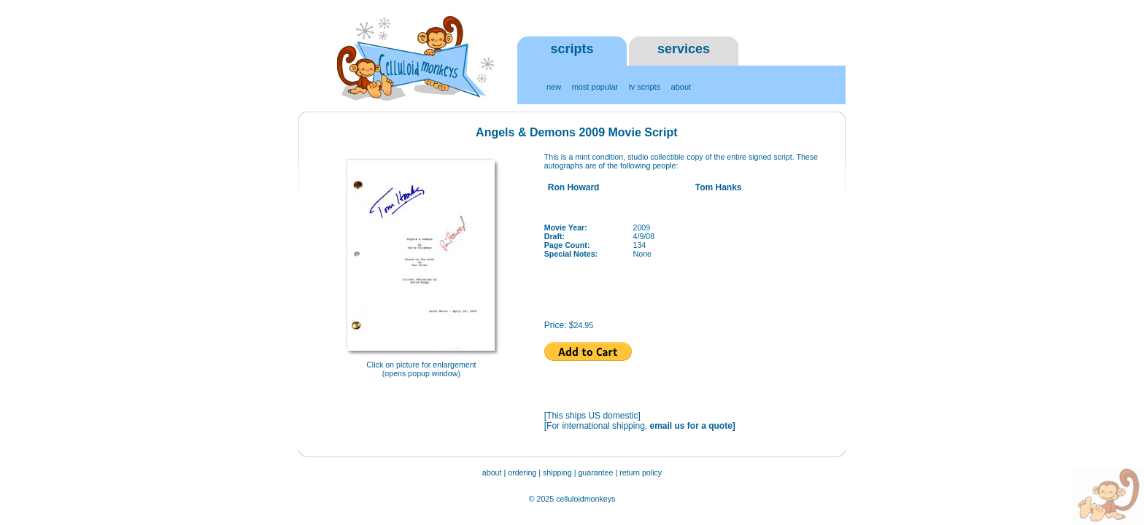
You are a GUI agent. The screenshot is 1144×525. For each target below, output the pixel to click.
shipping (557, 472)
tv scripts (644, 86)
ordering (522, 472)
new (553, 86)
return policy (640, 472)
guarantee (596, 472)
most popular (595, 86)
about (681, 86)
